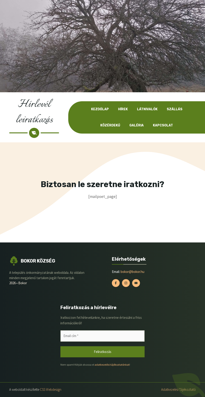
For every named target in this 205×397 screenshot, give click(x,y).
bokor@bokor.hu (132, 271)
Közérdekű (110, 125)
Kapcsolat (163, 125)
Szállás (174, 109)
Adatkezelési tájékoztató (178, 389)
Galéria (136, 125)
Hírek (123, 109)
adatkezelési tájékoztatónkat (112, 364)
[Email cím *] (102, 336)
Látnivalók (147, 109)
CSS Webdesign (50, 389)
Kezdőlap (100, 109)
